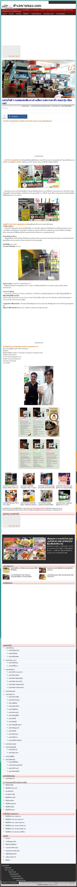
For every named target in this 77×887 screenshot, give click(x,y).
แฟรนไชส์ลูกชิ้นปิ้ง (14, 715)
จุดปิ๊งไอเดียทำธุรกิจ (11, 854)
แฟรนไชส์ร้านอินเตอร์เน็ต (16, 678)
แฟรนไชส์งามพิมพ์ (14, 675)
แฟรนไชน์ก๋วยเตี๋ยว (14, 697)
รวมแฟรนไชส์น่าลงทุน (12, 847)
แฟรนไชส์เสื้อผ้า (10, 756)
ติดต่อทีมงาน (5, 883)
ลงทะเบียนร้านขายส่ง (21, 880)
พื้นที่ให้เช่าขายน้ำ (11, 797)
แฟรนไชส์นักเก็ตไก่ (14, 706)
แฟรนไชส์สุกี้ (12, 718)
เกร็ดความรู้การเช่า (11, 857)
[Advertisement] (38, 30)
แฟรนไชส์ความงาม (11, 660)
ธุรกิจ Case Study (9, 870)
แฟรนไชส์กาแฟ (55, 106)
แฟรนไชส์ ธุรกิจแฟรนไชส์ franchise (41, 106)
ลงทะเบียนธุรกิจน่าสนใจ (17, 878)
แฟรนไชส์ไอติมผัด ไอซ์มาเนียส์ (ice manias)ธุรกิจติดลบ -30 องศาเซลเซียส (21, 575)
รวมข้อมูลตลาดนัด (11, 841)
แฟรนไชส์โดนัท (13, 653)
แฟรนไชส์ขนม (10, 648)
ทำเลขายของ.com (36, 882)
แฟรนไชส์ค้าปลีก (10, 759)
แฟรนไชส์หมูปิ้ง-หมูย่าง (15, 725)
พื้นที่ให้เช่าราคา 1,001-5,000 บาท (15, 822)
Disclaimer (46, 884)
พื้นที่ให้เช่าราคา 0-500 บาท (13, 816)
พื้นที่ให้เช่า (26, 13)
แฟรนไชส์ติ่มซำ (13, 703)
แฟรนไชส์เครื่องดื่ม (66, 106)
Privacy (56, 882)
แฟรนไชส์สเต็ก (13, 721)
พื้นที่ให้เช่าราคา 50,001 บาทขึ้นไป (15, 832)
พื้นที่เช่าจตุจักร (10, 800)
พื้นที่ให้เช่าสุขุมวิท (11, 803)
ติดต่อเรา (8, 860)
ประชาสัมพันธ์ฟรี (60, 13)
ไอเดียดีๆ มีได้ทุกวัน (36, 13)
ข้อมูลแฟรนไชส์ (5, 866)
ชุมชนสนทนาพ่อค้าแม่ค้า (13, 850)
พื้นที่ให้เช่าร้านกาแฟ (11, 788)
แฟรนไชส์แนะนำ (8, 566)
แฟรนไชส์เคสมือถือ (14, 771)
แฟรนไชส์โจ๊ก (12, 731)
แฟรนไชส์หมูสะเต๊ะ (14, 728)
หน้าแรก (4, 13)
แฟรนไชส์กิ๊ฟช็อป (13, 762)
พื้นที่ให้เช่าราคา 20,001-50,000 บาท (16, 829)
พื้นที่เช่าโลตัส (9, 785)
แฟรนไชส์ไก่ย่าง (13, 737)
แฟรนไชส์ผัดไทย (13, 709)
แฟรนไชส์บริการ (10, 669)
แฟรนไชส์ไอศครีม (14, 656)
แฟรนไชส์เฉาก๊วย (13, 752)
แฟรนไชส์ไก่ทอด (13, 734)
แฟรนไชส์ (18, 13)
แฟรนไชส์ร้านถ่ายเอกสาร (16, 672)
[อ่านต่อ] (64, 553)
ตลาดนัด (11, 13)
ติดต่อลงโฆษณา (14, 883)
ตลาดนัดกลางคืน (10, 794)
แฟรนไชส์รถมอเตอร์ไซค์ (15, 765)
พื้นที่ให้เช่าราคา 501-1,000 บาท (14, 819)
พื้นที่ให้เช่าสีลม (10, 807)
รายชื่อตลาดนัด (7, 868)
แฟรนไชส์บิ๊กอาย (13, 666)
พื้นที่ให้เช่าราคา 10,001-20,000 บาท (16, 825)
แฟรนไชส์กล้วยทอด (14, 700)
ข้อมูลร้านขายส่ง (12, 872)
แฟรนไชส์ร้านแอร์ (14, 768)
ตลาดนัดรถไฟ (9, 791)
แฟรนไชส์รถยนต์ (10, 691)
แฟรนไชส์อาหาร (10, 694)
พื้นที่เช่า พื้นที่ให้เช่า (11, 844)
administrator (25, 106)
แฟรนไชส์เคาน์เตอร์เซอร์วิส (16, 684)
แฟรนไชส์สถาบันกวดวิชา (15, 681)
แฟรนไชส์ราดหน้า (14, 712)
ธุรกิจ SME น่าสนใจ (49, 13)
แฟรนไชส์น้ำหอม (13, 662)
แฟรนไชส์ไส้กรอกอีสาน (15, 740)
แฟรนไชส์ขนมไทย (14, 650)
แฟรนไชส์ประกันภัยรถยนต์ (16, 687)
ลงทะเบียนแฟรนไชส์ (14, 874)
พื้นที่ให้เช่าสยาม (10, 810)
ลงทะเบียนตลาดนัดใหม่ (16, 876)
